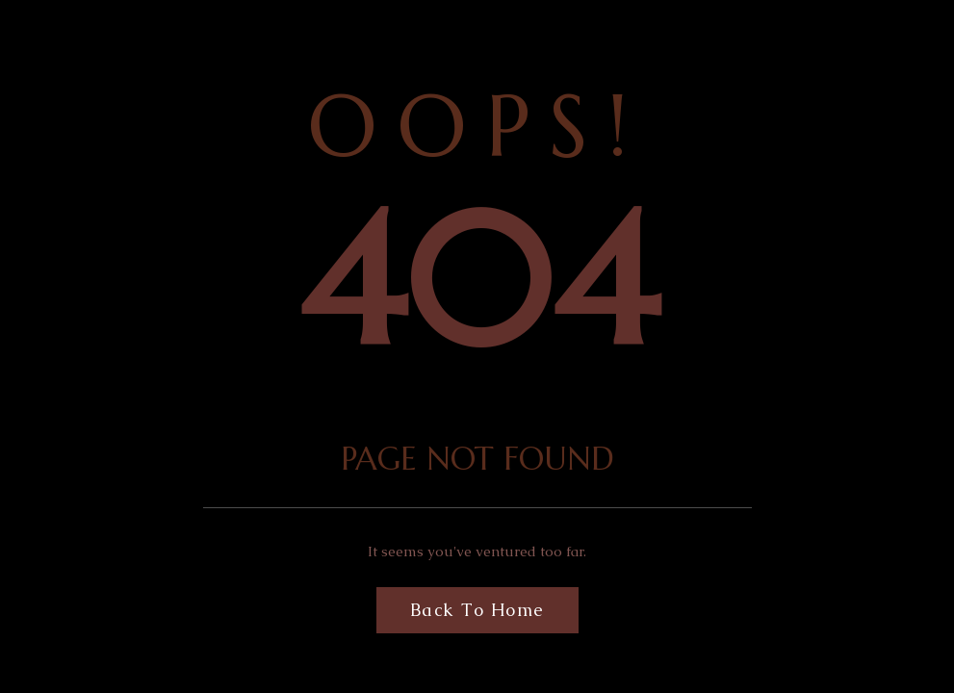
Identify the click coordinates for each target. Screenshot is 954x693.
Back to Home (477, 610)
